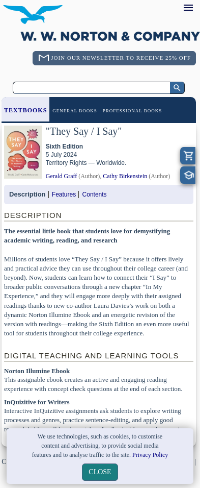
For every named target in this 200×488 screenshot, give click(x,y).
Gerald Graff (61, 176)
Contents (94, 194)
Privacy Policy (150, 454)
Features (64, 194)
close (100, 472)
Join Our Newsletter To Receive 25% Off (121, 58)
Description (27, 194)
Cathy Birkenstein (125, 176)
